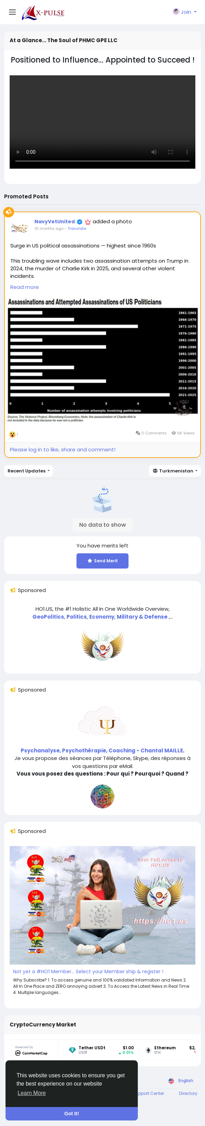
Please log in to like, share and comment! (62, 449)
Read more (24, 287)
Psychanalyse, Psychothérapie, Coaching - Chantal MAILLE (102, 750)
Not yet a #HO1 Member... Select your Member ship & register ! (88, 971)
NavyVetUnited (54, 221)
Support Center (148, 1093)
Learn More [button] (32, 1093)
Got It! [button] (71, 1113)
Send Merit (102, 561)
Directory (188, 1093)
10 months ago (48, 228)
